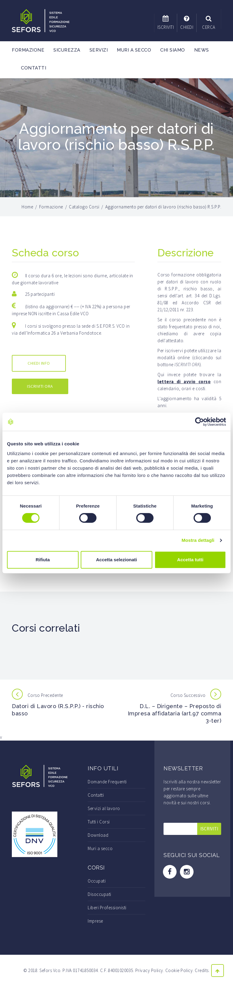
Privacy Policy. (149, 970)
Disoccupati (99, 894)
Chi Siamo (172, 50)
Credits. (202, 970)
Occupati (97, 881)
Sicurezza (66, 50)
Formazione (28, 50)
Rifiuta (42, 559)
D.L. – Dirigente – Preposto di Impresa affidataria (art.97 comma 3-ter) (174, 713)
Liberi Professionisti (107, 907)
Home (27, 207)
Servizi (98, 50)
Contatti (33, 68)
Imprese (95, 921)
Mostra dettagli (197, 540)
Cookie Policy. (179, 970)
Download (98, 835)
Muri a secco (134, 50)
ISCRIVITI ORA (40, 386)
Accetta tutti (190, 559)
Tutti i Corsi (99, 822)
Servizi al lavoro (104, 808)
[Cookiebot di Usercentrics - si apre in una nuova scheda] (199, 421)
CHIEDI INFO (39, 363)
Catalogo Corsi (84, 207)
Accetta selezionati (116, 559)
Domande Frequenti (107, 782)
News (201, 50)
